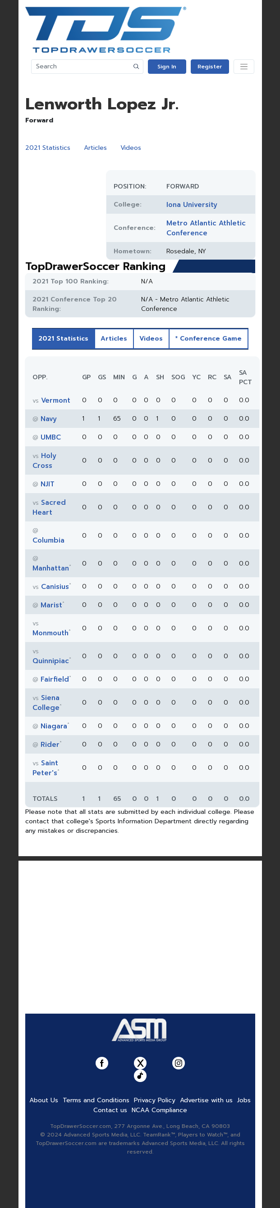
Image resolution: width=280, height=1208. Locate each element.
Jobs (244, 1100)
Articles (95, 148)
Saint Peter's (45, 768)
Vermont (55, 400)
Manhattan (50, 568)
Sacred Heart (49, 507)
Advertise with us (206, 1100)
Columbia (48, 540)
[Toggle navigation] (244, 66)
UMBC (51, 437)
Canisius (55, 587)
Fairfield (55, 679)
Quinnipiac (50, 661)
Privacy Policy (154, 1100)
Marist (51, 605)
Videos (130, 148)
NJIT (48, 484)
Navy (49, 419)
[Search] (80, 66)
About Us (43, 1100)
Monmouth (50, 633)
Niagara (54, 726)
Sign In (166, 67)
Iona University (191, 205)
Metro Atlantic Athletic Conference (206, 228)
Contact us (110, 1110)
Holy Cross (44, 461)
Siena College (46, 703)
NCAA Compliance (159, 1110)
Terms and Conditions (96, 1100)
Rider (50, 745)
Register (209, 67)
